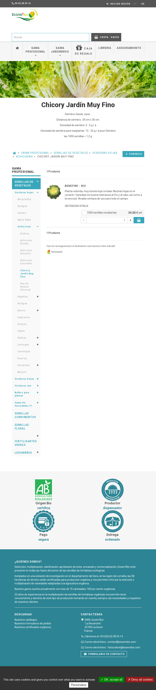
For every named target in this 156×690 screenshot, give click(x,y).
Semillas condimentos (25, 415)
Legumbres (23, 452)
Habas (21, 331)
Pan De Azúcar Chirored (25, 286)
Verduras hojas (105, 152)
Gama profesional (35, 51)
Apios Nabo (24, 220)
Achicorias (24, 156)
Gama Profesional (35, 152)
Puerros (22, 358)
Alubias (21, 338)
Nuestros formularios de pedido (33, 623)
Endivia (24, 233)
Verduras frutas (24, 379)
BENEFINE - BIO (75, 185)
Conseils (134, 153)
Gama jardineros (60, 51)
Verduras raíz (23, 385)
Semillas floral (22, 426)
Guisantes (23, 365)
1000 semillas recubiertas (112, 213)
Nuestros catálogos (26, 619)
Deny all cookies (140, 679)
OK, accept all (111, 679)
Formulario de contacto (104, 654)
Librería (104, 47)
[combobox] (50, 37)
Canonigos (23, 351)
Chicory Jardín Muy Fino (27, 273)
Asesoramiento (129, 47)
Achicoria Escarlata (26, 262)
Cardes (21, 213)
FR (135, 4)
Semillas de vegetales (71, 152)
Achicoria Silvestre (26, 252)
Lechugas (23, 344)
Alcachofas (24, 199)
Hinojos (22, 324)
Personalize (78, 684)
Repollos (22, 296)
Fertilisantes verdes (26, 443)
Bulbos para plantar (22, 394)
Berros (21, 310)
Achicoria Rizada (26, 242)
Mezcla (21, 372)
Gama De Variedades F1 (24, 404)
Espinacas (23, 317)
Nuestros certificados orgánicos (33, 627)
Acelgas (22, 206)
